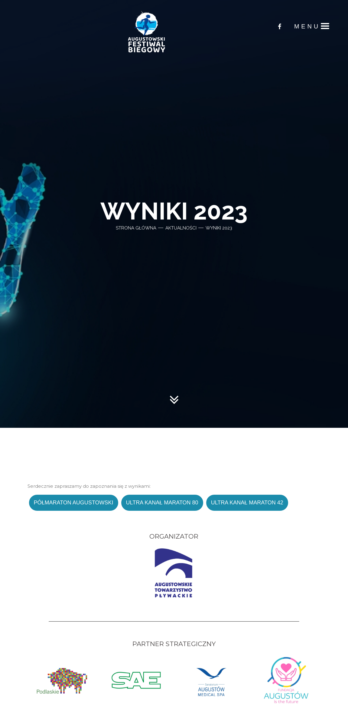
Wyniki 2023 (219, 228)
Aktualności (181, 228)
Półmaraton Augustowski (73, 503)
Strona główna (136, 228)
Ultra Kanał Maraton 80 (162, 503)
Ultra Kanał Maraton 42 (247, 503)
